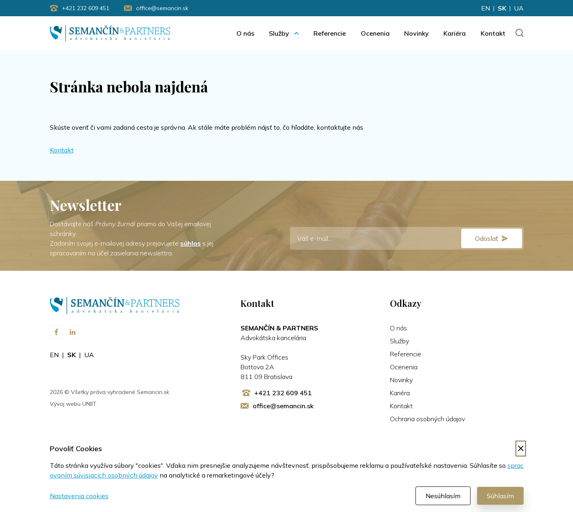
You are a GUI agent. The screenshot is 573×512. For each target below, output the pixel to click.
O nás (245, 33)
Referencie (329, 33)
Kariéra (454, 33)
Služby (279, 33)
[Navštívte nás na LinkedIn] (72, 332)
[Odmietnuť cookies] (521, 448)
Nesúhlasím (443, 496)
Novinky (416, 33)
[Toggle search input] (519, 33)
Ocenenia (375, 33)
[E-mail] (407, 238)
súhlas (190, 244)
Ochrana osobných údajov (427, 419)
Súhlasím (500, 496)
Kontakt (493, 33)
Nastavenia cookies (79, 496)
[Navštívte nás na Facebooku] (56, 332)
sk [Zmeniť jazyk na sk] (502, 8)
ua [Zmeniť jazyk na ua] (519, 8)
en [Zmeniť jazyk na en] (485, 8)
